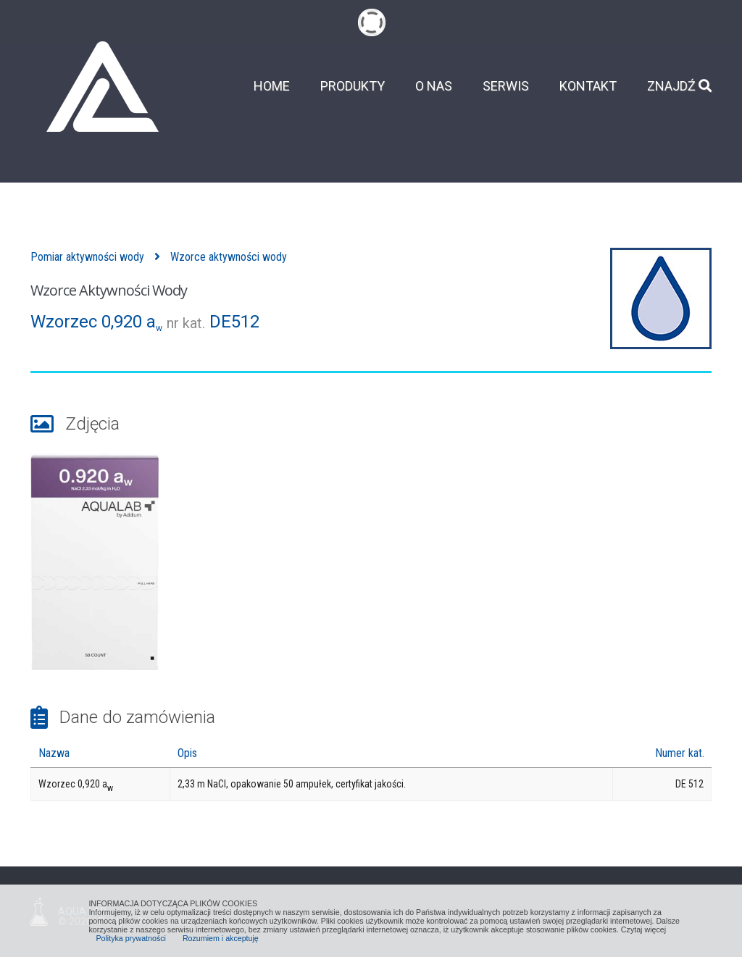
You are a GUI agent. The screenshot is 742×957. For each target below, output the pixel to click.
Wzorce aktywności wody (228, 257)
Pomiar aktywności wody (87, 257)
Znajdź (679, 86)
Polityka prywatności (131, 938)
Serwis (506, 86)
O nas (433, 86)
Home (272, 86)
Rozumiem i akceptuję (221, 938)
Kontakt (588, 86)
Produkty (352, 86)
